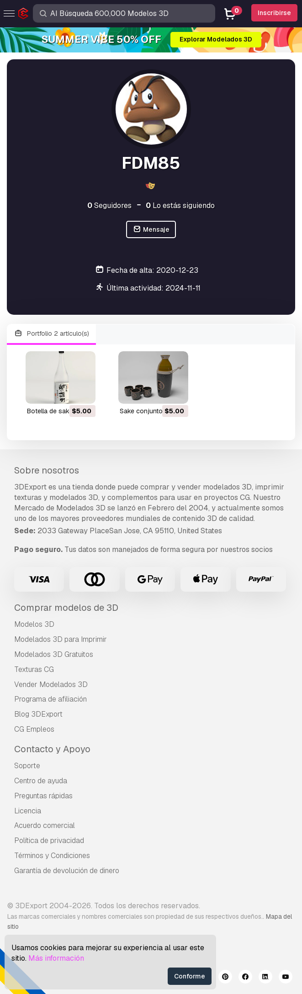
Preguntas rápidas (43, 796)
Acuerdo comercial (44, 825)
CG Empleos (34, 729)
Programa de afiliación (50, 699)
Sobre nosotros (46, 470)
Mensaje (151, 229)
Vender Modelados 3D (51, 684)
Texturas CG (34, 669)
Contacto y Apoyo (52, 749)
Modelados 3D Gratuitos (53, 654)
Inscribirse (274, 13)
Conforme (189, 976)
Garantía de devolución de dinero (66, 870)
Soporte (27, 765)
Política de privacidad (49, 840)
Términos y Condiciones (52, 855)
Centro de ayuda (40, 781)
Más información (56, 958)
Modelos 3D (34, 624)
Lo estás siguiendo (180, 205)
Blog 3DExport (38, 714)
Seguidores (109, 205)
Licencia (27, 811)
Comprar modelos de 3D (66, 608)
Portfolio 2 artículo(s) (51, 333)
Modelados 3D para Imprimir (60, 639)
